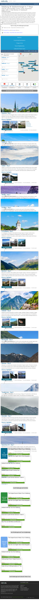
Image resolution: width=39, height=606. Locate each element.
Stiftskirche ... (28, 122)
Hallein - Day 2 (6, 166)
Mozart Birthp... (28, 123)
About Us (22, 586)
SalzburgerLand (12, 4)
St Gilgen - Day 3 (6, 207)
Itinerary (19, 37)
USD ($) (10, 1)
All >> (5, 484)
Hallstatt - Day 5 (6, 310)
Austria (6, 4)
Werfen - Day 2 (6, 194)
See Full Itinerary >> (29, 126)
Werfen (5, 75)
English (14, 1)
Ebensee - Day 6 (6, 363)
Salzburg (5, 57)
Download (5, 30)
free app (13, 30)
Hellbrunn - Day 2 (6, 142)
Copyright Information (24, 588)
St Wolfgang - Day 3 (7, 231)
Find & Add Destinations (19, 40)
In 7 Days (18, 4)
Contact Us (22, 585)
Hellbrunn (6, 63)
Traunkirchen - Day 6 (7, 392)
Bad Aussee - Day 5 (7, 339)
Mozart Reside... (28, 124)
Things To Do (19, 43)
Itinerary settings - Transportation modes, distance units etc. (13, 32)
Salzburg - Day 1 (6, 113)
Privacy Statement (23, 587)
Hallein (5, 69)
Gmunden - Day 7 (6, 416)
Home (2, 4)
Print (8, 30)
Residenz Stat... (28, 125)
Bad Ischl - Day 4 (6, 271)
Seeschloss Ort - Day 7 (8, 445)
